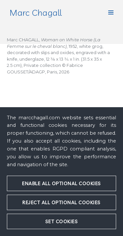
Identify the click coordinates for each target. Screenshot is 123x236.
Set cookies (61, 221)
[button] (111, 12)
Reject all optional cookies (61, 202)
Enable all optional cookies (61, 183)
